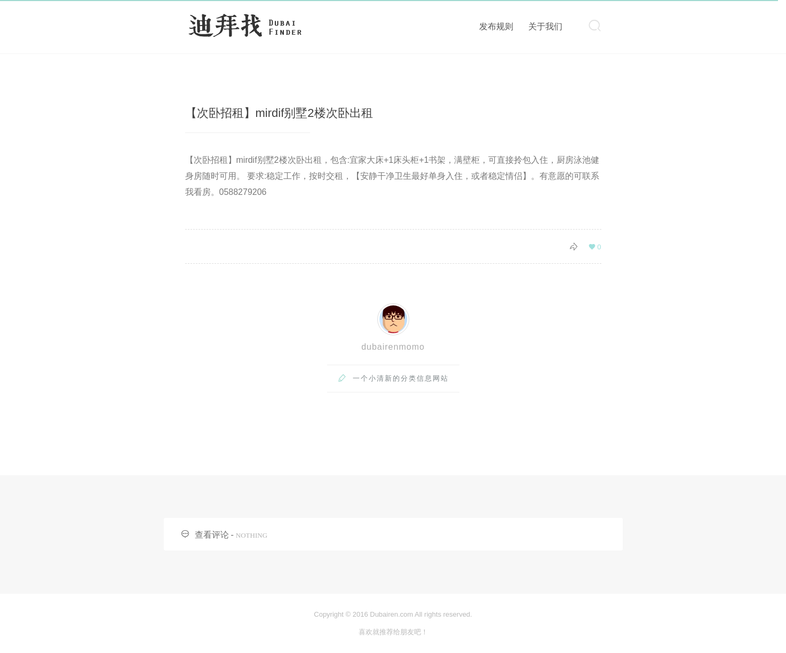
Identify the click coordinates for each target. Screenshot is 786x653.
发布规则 (496, 26)
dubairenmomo (393, 346)
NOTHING (251, 535)
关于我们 (545, 26)
